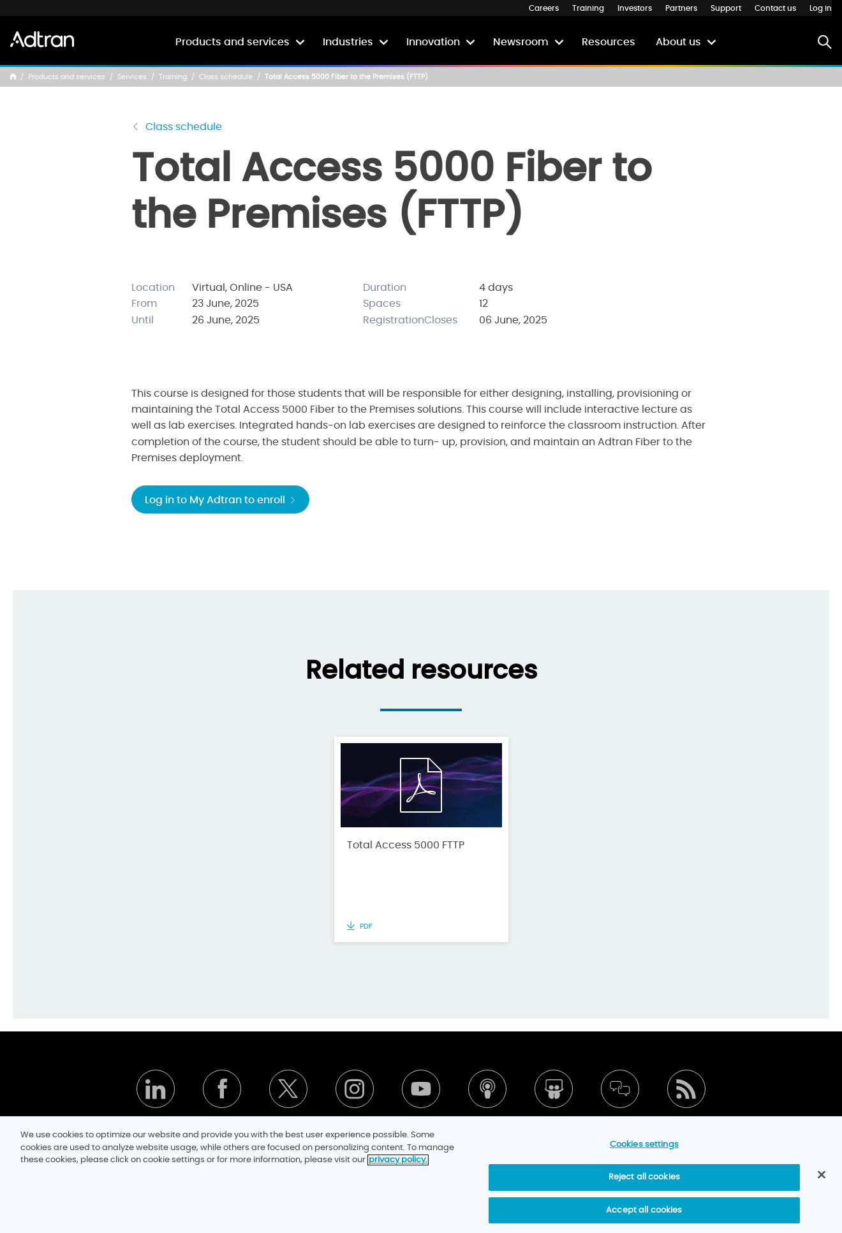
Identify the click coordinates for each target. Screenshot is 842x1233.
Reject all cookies (644, 1185)
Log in (820, 8)
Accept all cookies (644, 1219)
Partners (681, 8)
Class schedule (226, 76)
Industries (348, 42)
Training (588, 8)
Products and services (232, 42)
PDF (360, 926)
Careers (544, 8)
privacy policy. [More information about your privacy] (398, 1168)
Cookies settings (644, 1153)
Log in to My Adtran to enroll (220, 500)
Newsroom (521, 42)
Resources (608, 42)
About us (678, 42)
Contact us (775, 8)
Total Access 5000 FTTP (405, 845)
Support (726, 8)
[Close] (822, 1184)
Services (132, 76)
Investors (634, 8)
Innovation (433, 42)
